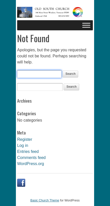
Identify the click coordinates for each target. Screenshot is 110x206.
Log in (22, 145)
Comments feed (31, 157)
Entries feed (28, 151)
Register (24, 139)
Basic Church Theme (44, 200)
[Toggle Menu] (86, 25)
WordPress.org (30, 164)
